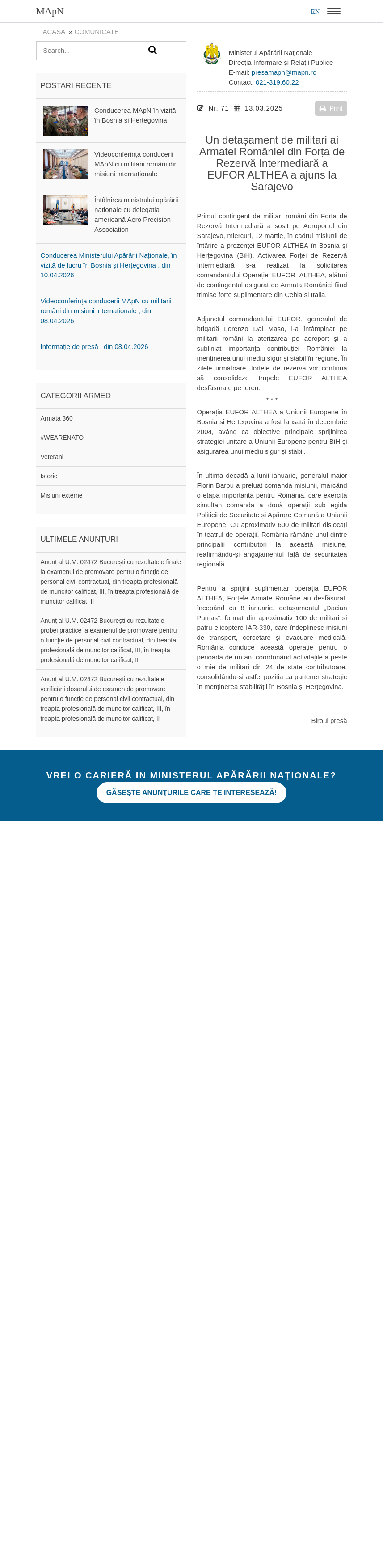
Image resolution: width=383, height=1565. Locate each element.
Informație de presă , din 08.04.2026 (94, 346)
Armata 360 (57, 418)
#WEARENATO (62, 437)
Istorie (49, 476)
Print (331, 108)
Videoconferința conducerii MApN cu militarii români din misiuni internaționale (136, 164)
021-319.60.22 (277, 82)
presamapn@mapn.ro (284, 72)
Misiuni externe (62, 495)
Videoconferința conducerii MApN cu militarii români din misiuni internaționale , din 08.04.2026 (106, 310)
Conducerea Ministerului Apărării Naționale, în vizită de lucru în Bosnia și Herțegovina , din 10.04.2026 (109, 265)
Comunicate (96, 31)
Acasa (54, 31)
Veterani (52, 456)
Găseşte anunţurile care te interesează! (191, 792)
